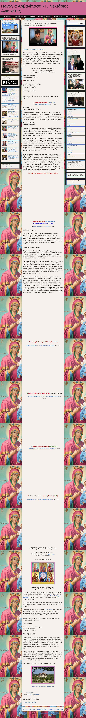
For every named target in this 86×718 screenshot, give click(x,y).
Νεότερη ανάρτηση (29, 709)
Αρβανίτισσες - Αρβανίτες (36, 16)
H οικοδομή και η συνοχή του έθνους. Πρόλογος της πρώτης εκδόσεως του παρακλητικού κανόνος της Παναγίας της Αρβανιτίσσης (10, 136)
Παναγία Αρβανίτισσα (20, 16)
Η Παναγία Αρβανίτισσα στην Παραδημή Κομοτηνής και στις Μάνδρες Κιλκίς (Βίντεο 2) (13, 150)
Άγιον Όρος (75, 16)
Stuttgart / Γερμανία (72, 156)
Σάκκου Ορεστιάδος (31, 345)
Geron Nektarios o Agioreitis (42, 104)
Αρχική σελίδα (7, 16)
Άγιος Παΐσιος (70, 116)
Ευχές (69, 127)
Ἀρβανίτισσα (50, 554)
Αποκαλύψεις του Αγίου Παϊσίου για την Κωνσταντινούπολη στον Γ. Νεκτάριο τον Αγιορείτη (13, 157)
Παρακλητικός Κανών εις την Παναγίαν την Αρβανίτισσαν (13, 99)
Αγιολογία (70, 111)
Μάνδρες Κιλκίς (33, 448)
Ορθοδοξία (70, 143)
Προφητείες (70, 150)
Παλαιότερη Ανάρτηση (56, 709)
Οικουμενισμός (58, 16)
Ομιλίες (69, 141)
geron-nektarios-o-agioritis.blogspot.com (43, 686)
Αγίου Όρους (48, 609)
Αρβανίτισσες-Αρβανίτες (73, 118)
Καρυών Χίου (51, 102)
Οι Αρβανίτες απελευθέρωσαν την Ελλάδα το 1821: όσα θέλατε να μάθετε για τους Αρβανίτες (12, 107)
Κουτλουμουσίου (50, 221)
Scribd (69, 154)
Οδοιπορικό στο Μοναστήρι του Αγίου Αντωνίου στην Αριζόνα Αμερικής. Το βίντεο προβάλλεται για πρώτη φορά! (10, 114)
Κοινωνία (69, 134)
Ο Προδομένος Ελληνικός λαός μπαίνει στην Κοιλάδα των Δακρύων (13, 143)
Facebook (70, 152)
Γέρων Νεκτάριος (71, 123)
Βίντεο (67, 16)
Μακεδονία (70, 136)
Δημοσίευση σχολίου (30, 702)
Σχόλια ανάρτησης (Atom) (47, 713)
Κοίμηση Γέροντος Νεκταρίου (74, 132)
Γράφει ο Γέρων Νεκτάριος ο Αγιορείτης (33, 49)
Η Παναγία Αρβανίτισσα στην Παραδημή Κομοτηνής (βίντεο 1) (13, 127)
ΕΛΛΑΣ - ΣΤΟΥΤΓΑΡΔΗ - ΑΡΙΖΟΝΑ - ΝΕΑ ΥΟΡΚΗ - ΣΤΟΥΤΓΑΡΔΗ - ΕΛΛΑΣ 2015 (9, 22)
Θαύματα (48, 16)
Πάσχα (69, 147)
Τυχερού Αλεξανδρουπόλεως (35, 396)
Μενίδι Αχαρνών (31, 499)
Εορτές (69, 125)
